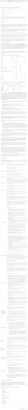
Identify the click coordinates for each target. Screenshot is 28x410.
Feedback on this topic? (23, 408)
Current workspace (4, 392)
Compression (4, 391)
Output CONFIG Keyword (5, 397)
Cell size (3, 390)
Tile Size (3, 404)
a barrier (8, 135)
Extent (5, 120)
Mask (5, 132)
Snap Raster (9, 137)
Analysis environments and (20, 384)
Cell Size (5, 137)
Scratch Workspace (5, 402)
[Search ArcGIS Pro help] (13, 1)
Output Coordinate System (6, 398)
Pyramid (3, 399)
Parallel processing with (10, 144)
